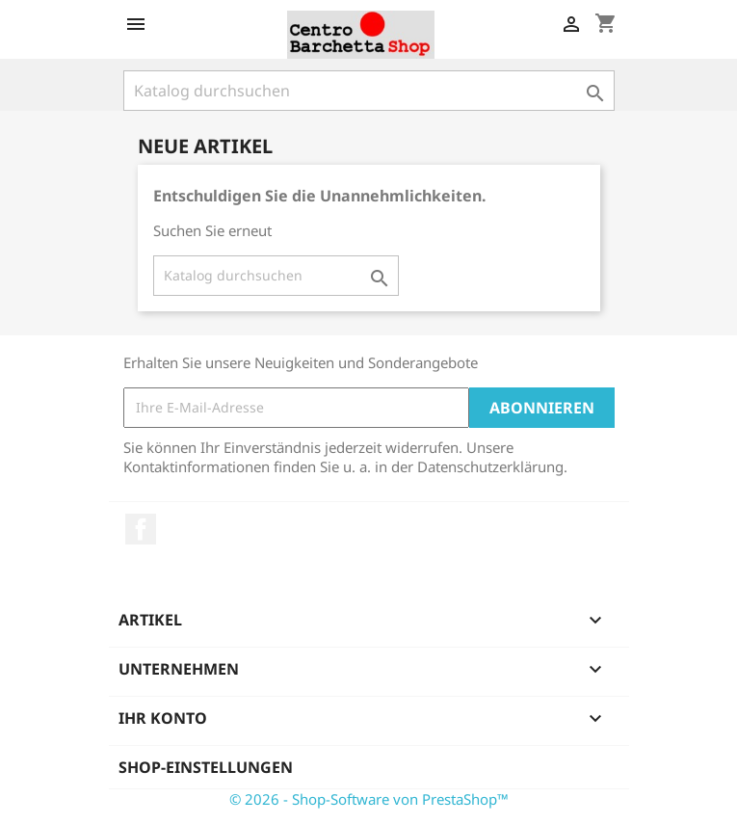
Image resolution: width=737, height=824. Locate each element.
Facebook (140, 529)
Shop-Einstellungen (205, 767)
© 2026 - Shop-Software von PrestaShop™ (369, 799)
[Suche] (369, 90)
